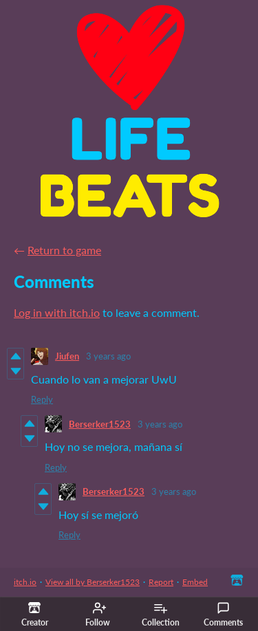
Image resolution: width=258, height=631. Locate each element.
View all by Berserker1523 (92, 582)
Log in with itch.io (57, 312)
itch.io (25, 582)
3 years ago (108, 356)
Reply (42, 399)
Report (161, 582)
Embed (195, 582)
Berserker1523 (100, 424)
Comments (223, 614)
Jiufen (67, 356)
